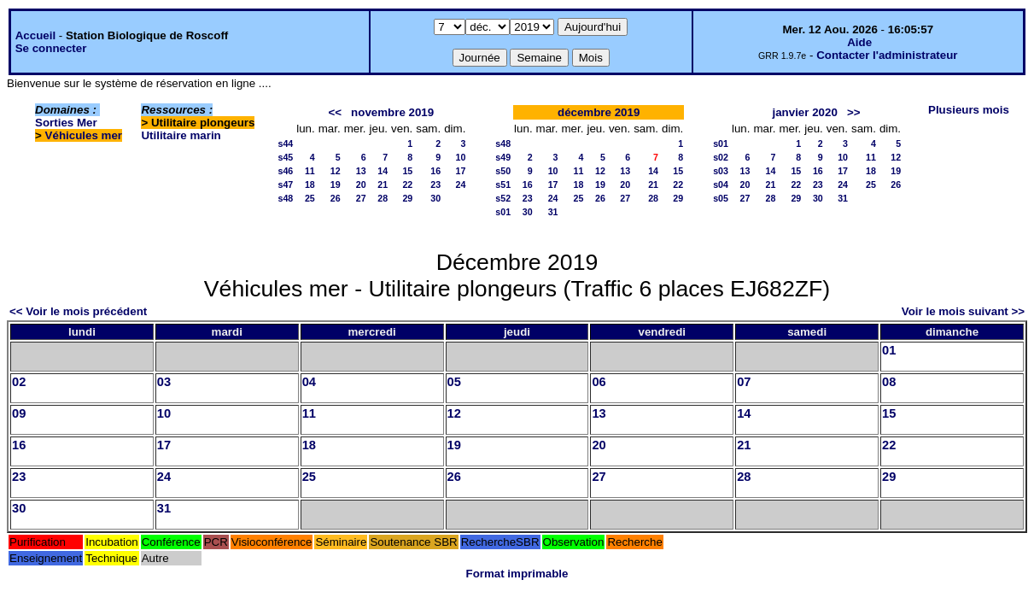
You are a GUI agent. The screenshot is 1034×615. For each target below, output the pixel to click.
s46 (285, 171)
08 (889, 382)
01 (889, 350)
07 (744, 382)
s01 (503, 212)
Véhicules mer (83, 135)
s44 (285, 143)
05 (454, 382)
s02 (720, 157)
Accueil (35, 35)
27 (361, 198)
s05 (720, 198)
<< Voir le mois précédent (78, 311)
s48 (285, 198)
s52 (503, 198)
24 (461, 184)
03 (164, 382)
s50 (503, 171)
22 (407, 184)
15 (407, 171)
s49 (503, 157)
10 (461, 157)
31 (553, 212)
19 (335, 184)
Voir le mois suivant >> (963, 311)
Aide (859, 42)
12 (335, 171)
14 (382, 171)
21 (382, 184)
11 (310, 171)
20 (361, 184)
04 (309, 382)
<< (335, 112)
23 (435, 184)
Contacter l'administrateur (886, 55)
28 (382, 198)
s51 (503, 184)
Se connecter (51, 48)
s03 (720, 171)
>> (854, 112)
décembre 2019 (599, 112)
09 (19, 413)
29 (407, 198)
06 (598, 382)
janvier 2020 (805, 112)
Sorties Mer (66, 122)
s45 (285, 157)
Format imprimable (517, 573)
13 (361, 171)
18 (310, 184)
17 (461, 171)
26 (335, 198)
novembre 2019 (392, 112)
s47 (285, 184)
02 (19, 382)
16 (435, 171)
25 (310, 198)
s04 (720, 184)
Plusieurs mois (968, 109)
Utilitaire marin (180, 135)
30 (435, 198)
